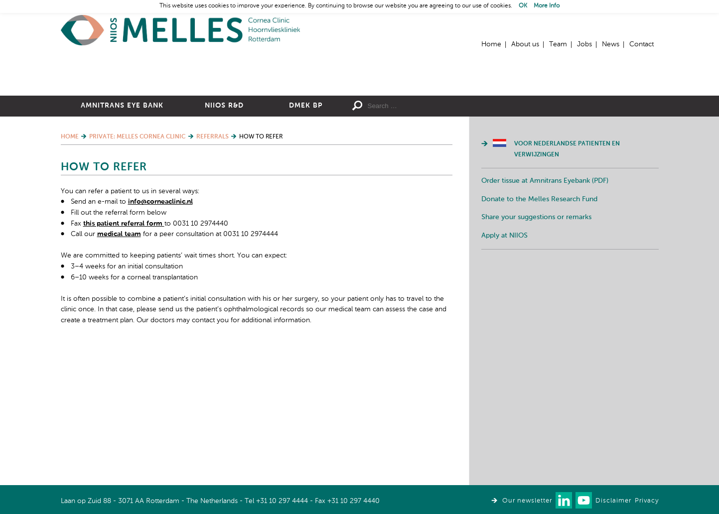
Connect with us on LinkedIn (564, 500)
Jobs (584, 44)
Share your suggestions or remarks (536, 326)
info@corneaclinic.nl (160, 310)
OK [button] (523, 6)
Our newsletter (527, 501)
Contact (641, 44)
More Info (547, 6)
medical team (119, 343)
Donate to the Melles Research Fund (539, 308)
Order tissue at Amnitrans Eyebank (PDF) (544, 289)
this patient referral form (123, 332)
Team (558, 44)
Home (180, 30)
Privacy (647, 501)
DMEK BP (305, 214)
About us (525, 44)
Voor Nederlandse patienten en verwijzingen (567, 258)
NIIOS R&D (224, 214)
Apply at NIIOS (504, 344)
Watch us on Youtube (583, 500)
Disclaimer (613, 501)
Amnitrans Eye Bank (122, 214)
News (610, 44)
